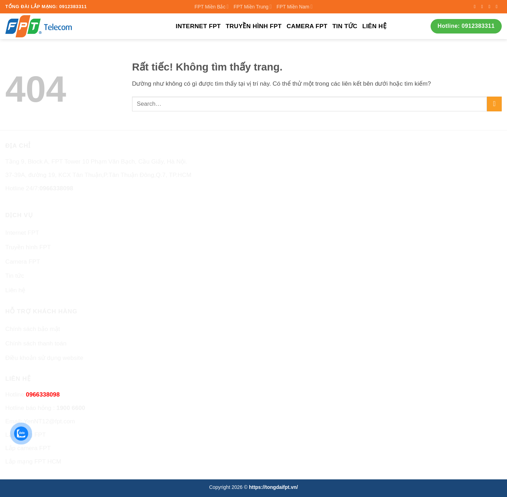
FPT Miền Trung (252, 6)
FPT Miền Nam (295, 6)
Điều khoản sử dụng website (44, 357)
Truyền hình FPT (254, 26)
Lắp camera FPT (28, 448)
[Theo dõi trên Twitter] (490, 6)
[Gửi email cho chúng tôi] (498, 6)
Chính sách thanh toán (36, 343)
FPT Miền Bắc (212, 6)
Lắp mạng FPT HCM (33, 461)
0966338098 (56, 188)
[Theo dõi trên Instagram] (483, 6)
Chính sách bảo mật (32, 328)
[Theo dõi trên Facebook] (476, 6)
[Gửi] (494, 104)
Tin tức (344, 26)
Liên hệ (374, 26)
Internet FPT (198, 26)
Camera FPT (307, 26)
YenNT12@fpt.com (49, 421)
